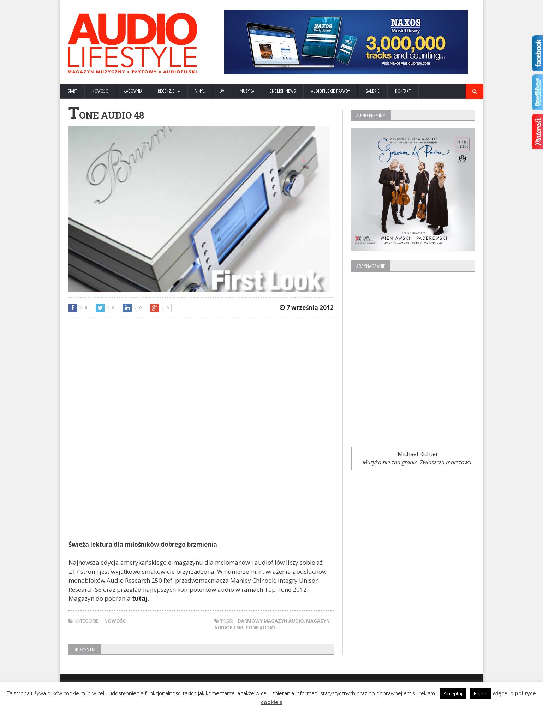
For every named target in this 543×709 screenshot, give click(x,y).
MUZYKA (247, 91)
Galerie (372, 91)
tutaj (140, 598)
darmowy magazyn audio (271, 621)
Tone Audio (260, 627)
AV (222, 91)
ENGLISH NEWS (283, 91)
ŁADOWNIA (133, 91)
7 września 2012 (307, 308)
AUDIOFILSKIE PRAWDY (330, 91)
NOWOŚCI (100, 91)
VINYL (200, 91)
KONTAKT (403, 91)
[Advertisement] (201, 374)
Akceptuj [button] (453, 693)
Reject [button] (480, 693)
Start (72, 91)
